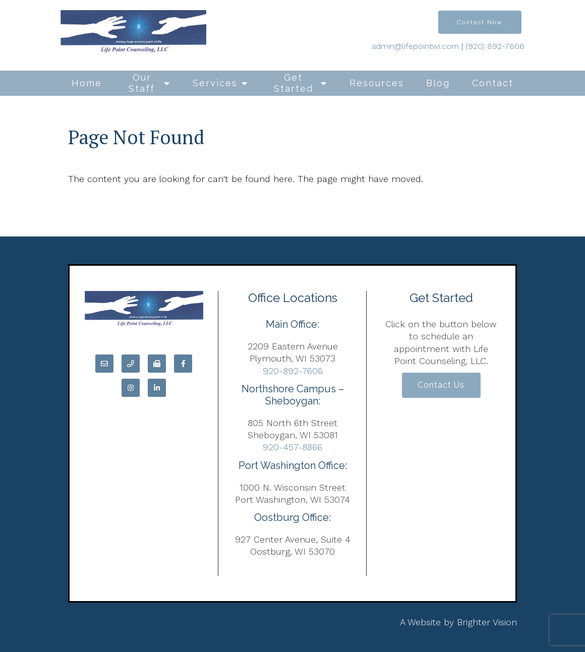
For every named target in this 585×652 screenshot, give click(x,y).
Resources (376, 83)
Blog (438, 83)
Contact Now (480, 22)
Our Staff (142, 83)
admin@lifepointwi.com (415, 46)
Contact (492, 83)
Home (87, 83)
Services (215, 83)
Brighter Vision (487, 622)
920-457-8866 (292, 447)
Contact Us (441, 386)
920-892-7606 (293, 371)
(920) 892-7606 (494, 46)
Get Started (293, 83)
